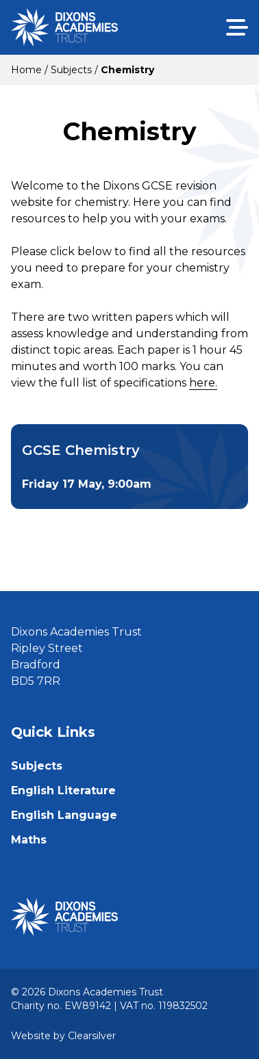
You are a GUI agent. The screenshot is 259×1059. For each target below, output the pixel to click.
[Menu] (237, 27)
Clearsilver (92, 1036)
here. (203, 382)
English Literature (63, 790)
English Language (64, 815)
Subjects (36, 765)
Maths (29, 839)
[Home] (64, 27)
